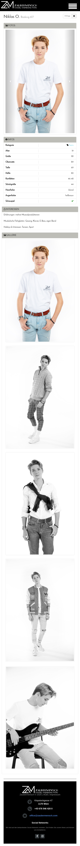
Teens (71, 145)
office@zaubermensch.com (43, 815)
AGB (45, 794)
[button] (11, 81)
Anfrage (67, 16)
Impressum (55, 794)
